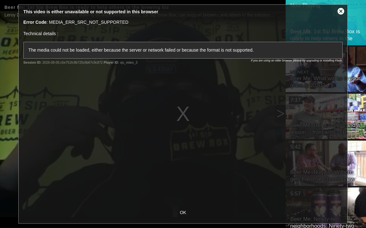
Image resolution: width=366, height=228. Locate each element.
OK (183, 212)
